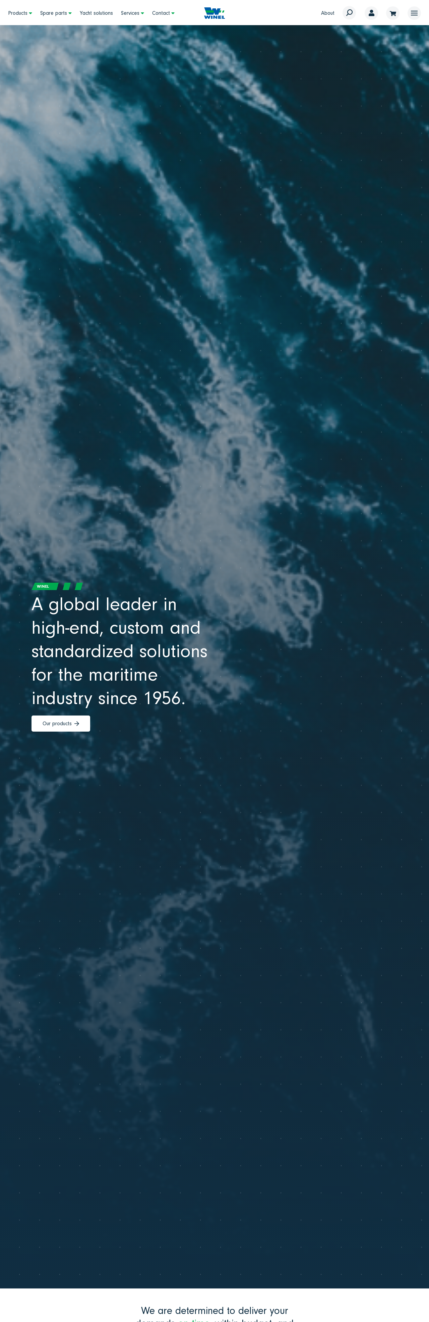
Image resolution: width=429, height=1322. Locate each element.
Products (17, 13)
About (327, 13)
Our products (61, 724)
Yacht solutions (96, 13)
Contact (161, 13)
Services (130, 13)
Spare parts (53, 13)
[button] (414, 13)
